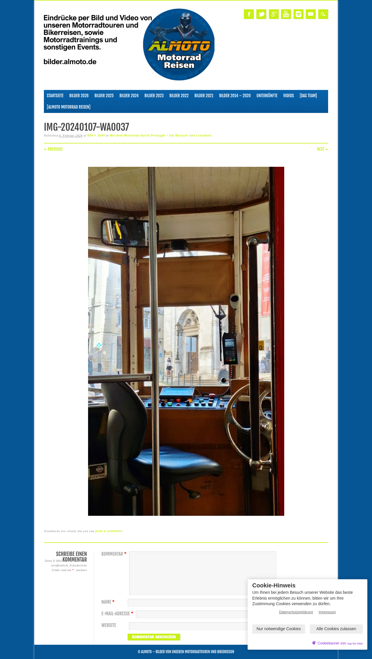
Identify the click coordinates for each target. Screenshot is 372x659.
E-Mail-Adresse (118, 614)
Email (311, 14)
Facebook (249, 14)
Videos (288, 95)
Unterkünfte (267, 95)
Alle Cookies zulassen (336, 628)
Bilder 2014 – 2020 (235, 95)
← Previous (53, 149)
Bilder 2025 (104, 95)
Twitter (261, 14)
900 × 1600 (96, 135)
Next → (322, 149)
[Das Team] (308, 95)
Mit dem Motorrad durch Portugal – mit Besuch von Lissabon (160, 135)
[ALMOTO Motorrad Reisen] (68, 106)
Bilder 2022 (179, 95)
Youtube (286, 14)
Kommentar (114, 554)
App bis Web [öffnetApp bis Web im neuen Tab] (355, 643)
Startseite (55, 95)
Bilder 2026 (79, 95)
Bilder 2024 (129, 95)
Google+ (274, 14)
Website (108, 625)
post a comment (108, 531)
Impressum (327, 612)
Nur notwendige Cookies (279, 628)
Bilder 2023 (154, 95)
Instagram (298, 14)
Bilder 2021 (203, 95)
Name (108, 602)
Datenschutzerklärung (296, 612)
